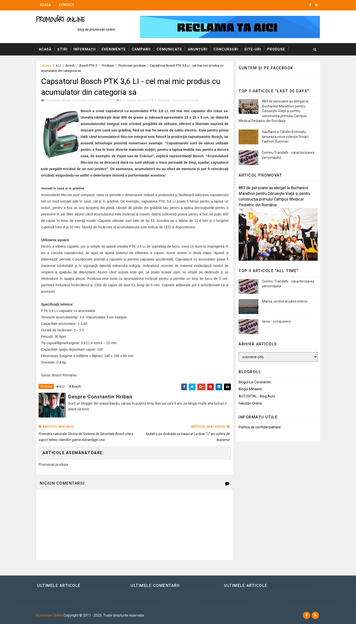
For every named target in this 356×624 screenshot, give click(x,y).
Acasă (45, 5)
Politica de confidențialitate (260, 427)
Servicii (47, 62)
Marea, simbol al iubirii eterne (285, 301)
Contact (66, 5)
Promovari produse (185, 100)
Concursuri (225, 49)
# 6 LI (60, 386)
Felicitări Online (250, 403)
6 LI (122, 100)
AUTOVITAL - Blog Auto (257, 396)
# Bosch (75, 386)
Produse (276, 49)
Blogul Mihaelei (250, 389)
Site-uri (252, 49)
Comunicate (169, 49)
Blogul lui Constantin (255, 382)
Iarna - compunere (276, 321)
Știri (62, 49)
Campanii (141, 49)
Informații (84, 49)
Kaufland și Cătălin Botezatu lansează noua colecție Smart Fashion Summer (285, 136)
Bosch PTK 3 (147, 100)
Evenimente (114, 49)
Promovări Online (60, 19)
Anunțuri (197, 49)
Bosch (131, 100)
